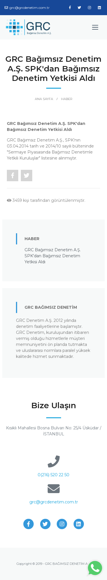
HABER (66, 99)
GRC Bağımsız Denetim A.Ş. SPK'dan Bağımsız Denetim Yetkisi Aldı (53, 255)
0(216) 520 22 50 (53, 474)
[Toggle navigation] (95, 27)
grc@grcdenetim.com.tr (27, 7)
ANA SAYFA (44, 99)
